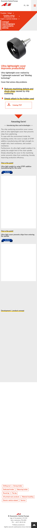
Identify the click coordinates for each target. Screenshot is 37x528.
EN (28, 5)
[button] (35, 5)
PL (25, 5)
